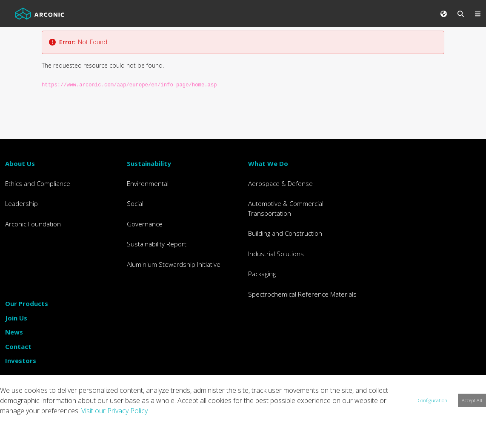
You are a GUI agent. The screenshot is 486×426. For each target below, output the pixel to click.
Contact (18, 346)
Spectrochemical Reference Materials (302, 294)
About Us (20, 163)
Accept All (472, 400)
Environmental (148, 183)
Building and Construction (285, 233)
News (14, 332)
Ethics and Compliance (37, 183)
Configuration (432, 400)
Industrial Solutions (276, 253)
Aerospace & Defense (280, 183)
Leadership (21, 203)
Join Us (16, 318)
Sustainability (149, 163)
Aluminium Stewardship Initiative (173, 264)
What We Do (268, 163)
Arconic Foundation (33, 224)
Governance (145, 224)
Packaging (262, 273)
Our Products (26, 303)
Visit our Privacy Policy (114, 410)
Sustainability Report (156, 244)
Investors (20, 360)
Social (135, 203)
